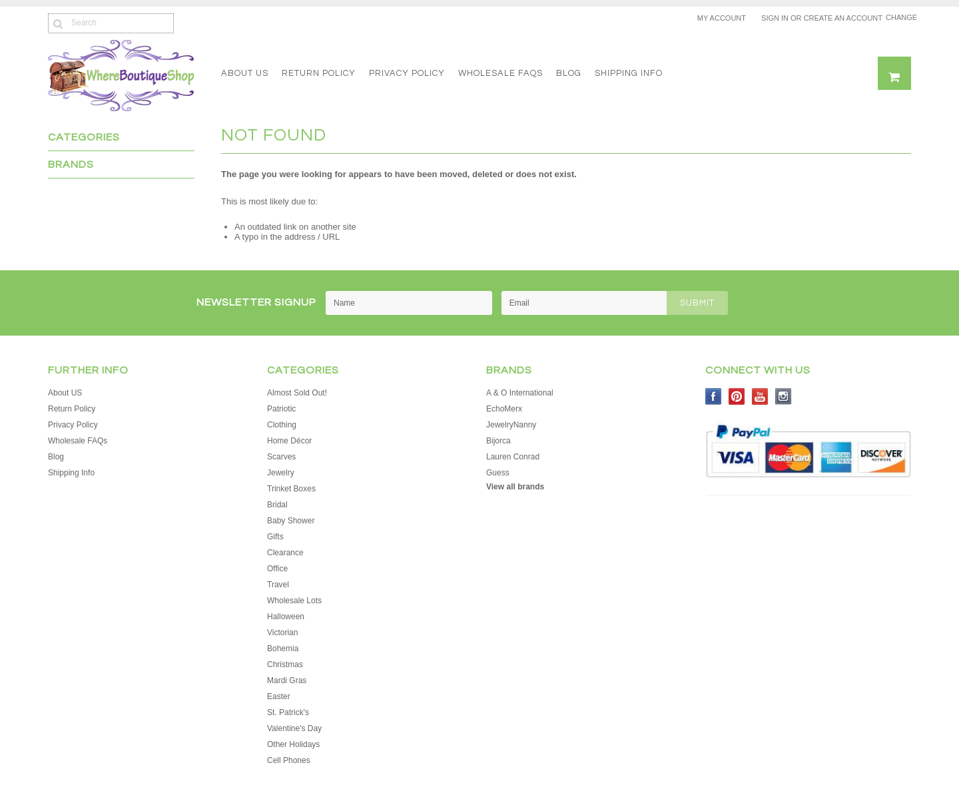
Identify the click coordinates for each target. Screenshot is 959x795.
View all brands (515, 486)
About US (244, 73)
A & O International (519, 393)
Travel (278, 584)
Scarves (281, 456)
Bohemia (282, 648)
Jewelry (280, 472)
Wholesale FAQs (500, 73)
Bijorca (498, 440)
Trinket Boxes (291, 488)
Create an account (843, 18)
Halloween (285, 616)
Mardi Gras (286, 680)
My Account (721, 18)
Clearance (285, 552)
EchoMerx (504, 408)
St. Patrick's (288, 712)
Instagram (783, 396)
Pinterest (737, 396)
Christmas (285, 664)
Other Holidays (293, 744)
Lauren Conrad (512, 456)
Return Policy (319, 73)
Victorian (282, 632)
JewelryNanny (511, 424)
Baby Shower (290, 520)
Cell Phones (288, 760)
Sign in (775, 18)
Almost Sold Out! (297, 393)
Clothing (281, 424)
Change (898, 17)
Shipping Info (629, 73)
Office (277, 568)
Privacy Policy (407, 73)
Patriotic (281, 408)
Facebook (713, 396)
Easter (278, 696)
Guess (497, 472)
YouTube (760, 396)
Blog (568, 73)
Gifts (275, 536)
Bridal (277, 504)
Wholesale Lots (294, 600)
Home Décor (289, 440)
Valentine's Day (294, 728)
